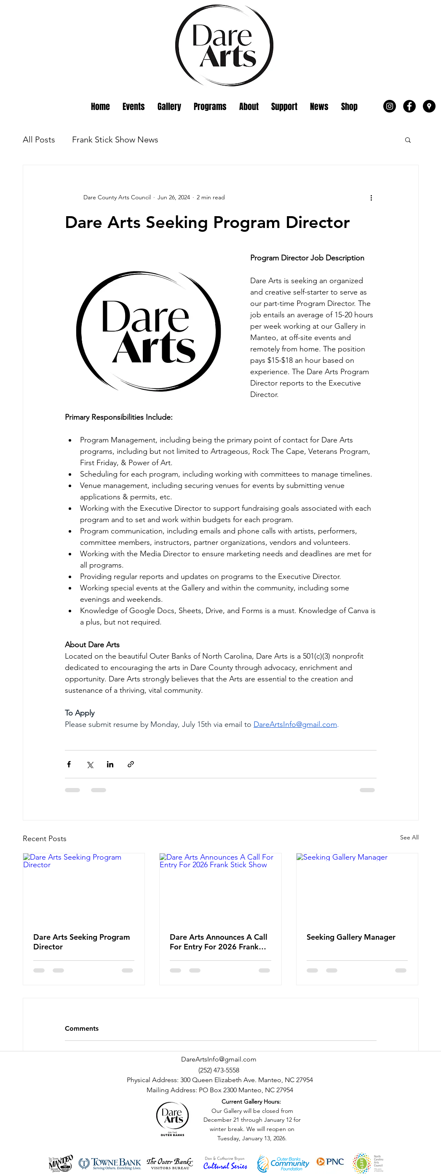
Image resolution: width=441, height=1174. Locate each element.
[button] (408, 139)
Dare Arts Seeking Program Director (81, 942)
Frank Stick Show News (115, 139)
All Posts (39, 139)
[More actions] (371, 197)
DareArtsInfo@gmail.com (219, 1059)
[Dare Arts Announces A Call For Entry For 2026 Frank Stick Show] (220, 887)
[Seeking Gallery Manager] (357, 887)
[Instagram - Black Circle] (389, 106)
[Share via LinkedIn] (110, 764)
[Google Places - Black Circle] (429, 106)
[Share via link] (131, 764)
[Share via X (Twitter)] (90, 764)
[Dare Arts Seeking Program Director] (84, 887)
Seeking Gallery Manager (351, 937)
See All (409, 837)
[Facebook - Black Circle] (409, 106)
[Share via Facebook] (69, 764)
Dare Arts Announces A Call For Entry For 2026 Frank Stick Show (218, 942)
